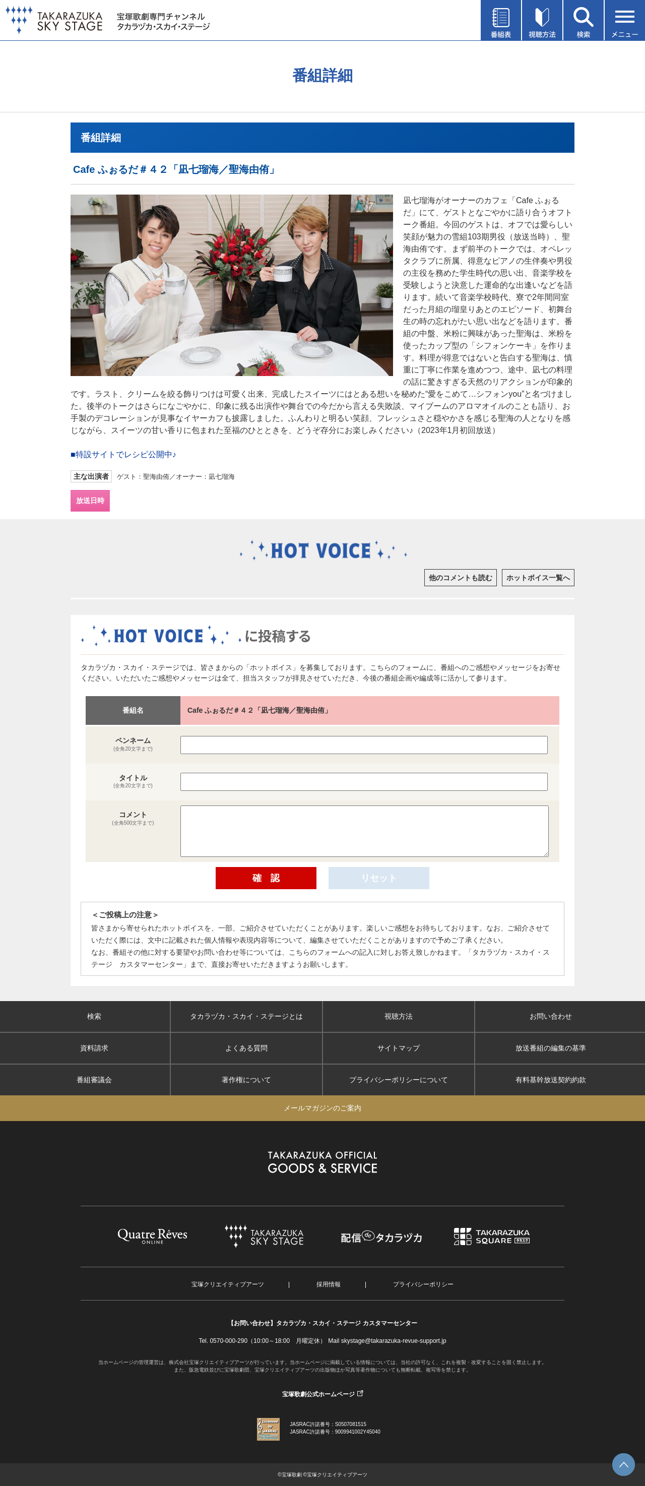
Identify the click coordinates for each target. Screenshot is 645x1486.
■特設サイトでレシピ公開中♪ (123, 454)
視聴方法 (398, 1016)
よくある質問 (246, 1048)
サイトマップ (398, 1048)
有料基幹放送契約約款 (550, 1080)
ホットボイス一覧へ (538, 578)
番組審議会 (94, 1080)
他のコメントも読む (460, 578)
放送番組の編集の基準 (550, 1048)
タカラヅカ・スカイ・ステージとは (246, 1016)
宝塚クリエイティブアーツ (227, 1284)
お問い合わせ (551, 1016)
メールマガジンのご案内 (322, 1108)
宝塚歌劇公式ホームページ (318, 1394)
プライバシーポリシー (423, 1284)
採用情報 (328, 1284)
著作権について (246, 1080)
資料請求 (94, 1048)
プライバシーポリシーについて (398, 1080)
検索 (94, 1016)
